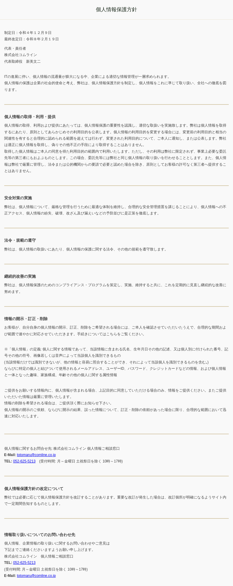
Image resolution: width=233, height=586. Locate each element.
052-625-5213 (24, 461)
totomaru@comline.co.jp (36, 455)
